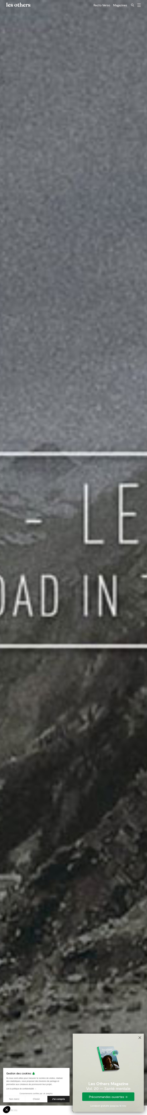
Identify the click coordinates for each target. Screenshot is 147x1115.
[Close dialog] (140, 1037)
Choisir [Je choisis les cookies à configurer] (36, 1099)
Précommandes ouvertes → (108, 1097)
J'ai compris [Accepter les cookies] (58, 1099)
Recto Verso (102, 5)
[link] (108, 1058)
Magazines (120, 5)
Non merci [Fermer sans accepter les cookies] (14, 1099)
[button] (6, 1109)
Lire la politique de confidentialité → (21, 1089)
